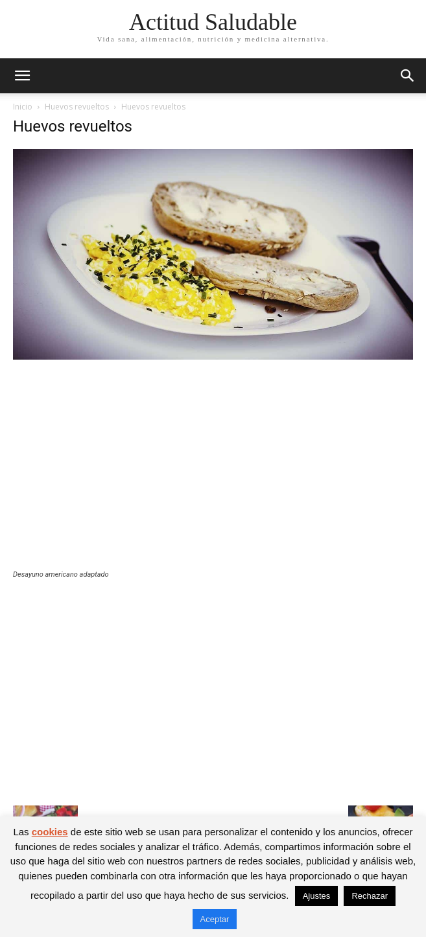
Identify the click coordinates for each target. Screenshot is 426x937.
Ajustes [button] (317, 896)
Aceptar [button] (215, 919)
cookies (50, 831)
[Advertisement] (213, 473)
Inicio (22, 106)
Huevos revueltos (77, 106)
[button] (22, 75)
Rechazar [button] (369, 896)
